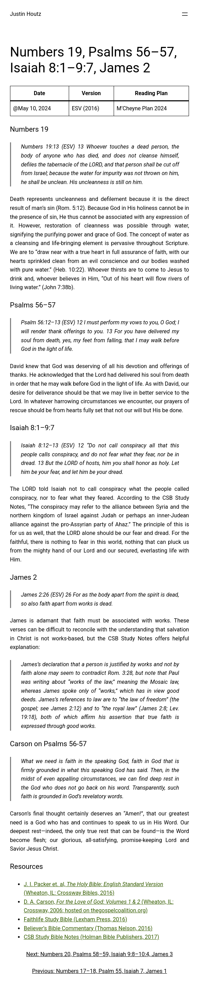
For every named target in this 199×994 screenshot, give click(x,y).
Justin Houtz (25, 14)
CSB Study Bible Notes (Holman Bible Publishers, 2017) (91, 937)
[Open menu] (185, 14)
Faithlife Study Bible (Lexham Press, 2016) (75, 919)
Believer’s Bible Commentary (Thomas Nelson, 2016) (88, 928)
